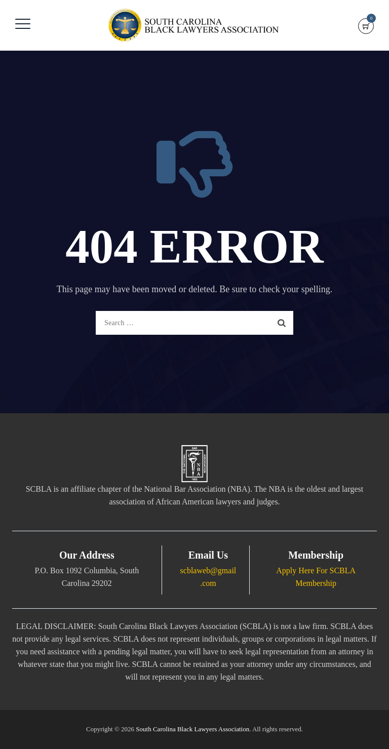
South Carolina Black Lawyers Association (192, 729)
